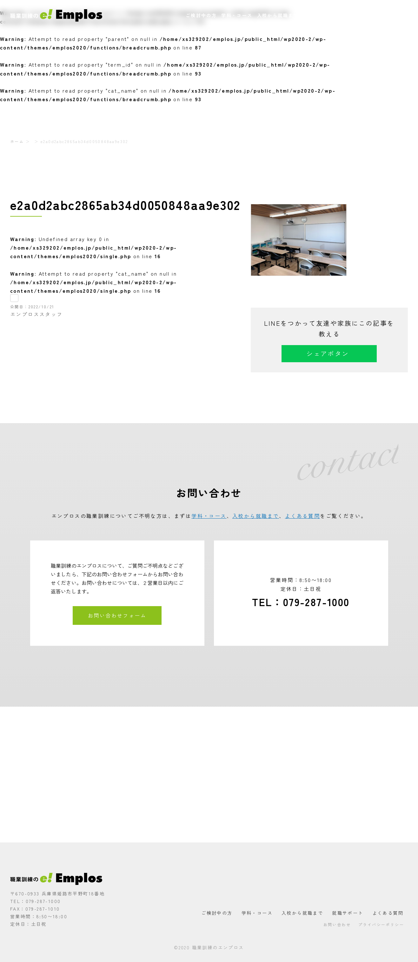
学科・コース (236, 15)
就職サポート (318, 15)
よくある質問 (354, 15)
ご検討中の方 (201, 15)
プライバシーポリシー (381, 924)
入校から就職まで (278, 15)
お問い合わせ (390, 15)
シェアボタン (327, 353)
